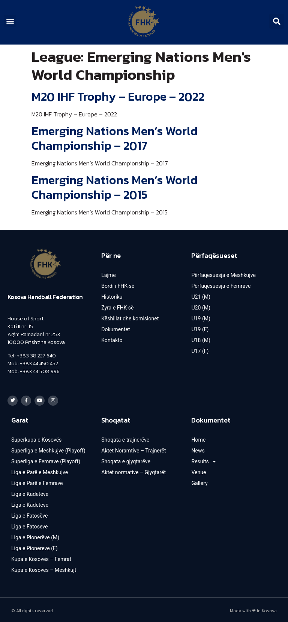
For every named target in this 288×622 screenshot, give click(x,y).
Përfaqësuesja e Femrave (220, 286)
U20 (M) (200, 308)
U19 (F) (199, 329)
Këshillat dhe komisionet (129, 318)
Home (198, 438)
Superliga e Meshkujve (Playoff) (48, 449)
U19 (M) (200, 318)
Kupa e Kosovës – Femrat (41, 557)
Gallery (199, 481)
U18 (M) (200, 340)
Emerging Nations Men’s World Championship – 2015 (115, 187)
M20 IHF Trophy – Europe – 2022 (118, 97)
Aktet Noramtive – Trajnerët (133, 449)
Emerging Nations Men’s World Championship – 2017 (115, 138)
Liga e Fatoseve (29, 525)
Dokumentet (115, 329)
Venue (198, 470)
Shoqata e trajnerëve (125, 438)
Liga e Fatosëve (29, 514)
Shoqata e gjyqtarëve (125, 460)
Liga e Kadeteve (29, 503)
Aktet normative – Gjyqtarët (133, 470)
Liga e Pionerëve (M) (35, 536)
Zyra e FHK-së (117, 308)
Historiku (111, 297)
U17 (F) (199, 351)
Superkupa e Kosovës (36, 438)
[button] (10, 21)
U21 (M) (200, 297)
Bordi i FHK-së (117, 286)
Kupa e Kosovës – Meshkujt (43, 568)
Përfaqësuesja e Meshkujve (223, 275)
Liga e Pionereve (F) (34, 546)
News (197, 449)
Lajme (108, 275)
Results (203, 459)
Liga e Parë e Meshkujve (39, 470)
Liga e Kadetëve (29, 492)
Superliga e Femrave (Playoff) (45, 460)
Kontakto (111, 340)
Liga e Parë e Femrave (37, 481)
